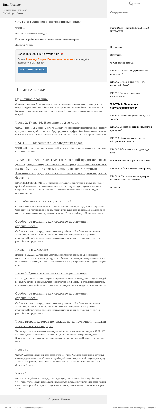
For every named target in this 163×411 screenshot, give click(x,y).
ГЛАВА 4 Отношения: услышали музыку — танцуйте (134, 408)
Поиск (134, 3)
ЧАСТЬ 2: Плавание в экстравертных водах (49, 143)
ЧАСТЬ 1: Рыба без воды (122, 63)
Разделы (65, 399)
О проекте (54, 399)
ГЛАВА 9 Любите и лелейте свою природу (130, 168)
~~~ (112, 20)
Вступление (116, 55)
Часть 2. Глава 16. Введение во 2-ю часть (47, 122)
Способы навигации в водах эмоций (43, 201)
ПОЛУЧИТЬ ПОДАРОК (32, 69)
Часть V (21, 373)
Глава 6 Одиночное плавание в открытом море (51, 273)
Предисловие (116, 47)
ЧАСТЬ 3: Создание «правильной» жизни (130, 160)
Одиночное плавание (31, 99)
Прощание (115, 187)
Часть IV (22, 349)
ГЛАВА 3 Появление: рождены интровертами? (24, 408)
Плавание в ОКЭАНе (31, 249)
